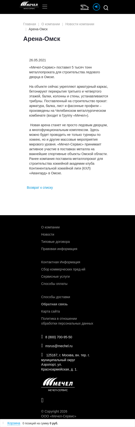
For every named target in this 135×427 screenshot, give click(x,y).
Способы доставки (55, 297)
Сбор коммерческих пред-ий (63, 269)
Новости (47, 234)
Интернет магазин (86, 7)
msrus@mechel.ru (57, 345)
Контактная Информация (60, 262)
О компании (50, 227)
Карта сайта (50, 311)
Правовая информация (59, 249)
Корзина (13, 423)
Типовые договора (55, 242)
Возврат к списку (40, 187)
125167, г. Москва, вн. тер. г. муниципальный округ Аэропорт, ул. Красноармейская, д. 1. (65, 361)
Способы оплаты (54, 284)
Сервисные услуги (55, 276)
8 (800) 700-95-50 (56, 336)
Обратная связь (54, 304)
